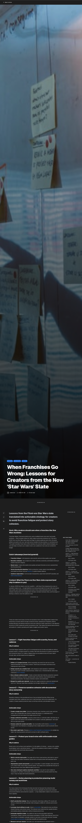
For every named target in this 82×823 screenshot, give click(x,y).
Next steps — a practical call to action (72, 685)
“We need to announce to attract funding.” (73, 675)
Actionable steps (72, 586)
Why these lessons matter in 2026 (72, 682)
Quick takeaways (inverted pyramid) (72, 571)
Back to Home (7, 2)
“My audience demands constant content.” (73, 671)
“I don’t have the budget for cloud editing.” (73, 668)
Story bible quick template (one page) (72, 661)
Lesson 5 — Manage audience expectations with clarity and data (73, 622)
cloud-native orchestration (18, 822)
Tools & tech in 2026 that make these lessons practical (72, 629)
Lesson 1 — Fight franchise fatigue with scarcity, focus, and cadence (72, 581)
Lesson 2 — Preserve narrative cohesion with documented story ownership (72, 590)
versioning (51, 727)
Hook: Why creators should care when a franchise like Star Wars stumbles (72, 567)
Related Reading (72, 688)
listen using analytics (16, 578)
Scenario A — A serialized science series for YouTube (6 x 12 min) (73, 643)
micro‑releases (21, 675)
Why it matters (71, 584)
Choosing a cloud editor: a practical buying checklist (74, 617)
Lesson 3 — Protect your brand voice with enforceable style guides (72, 599)
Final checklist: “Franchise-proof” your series (72, 678)
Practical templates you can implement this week (72, 653)
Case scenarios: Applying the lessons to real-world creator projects (72, 637)
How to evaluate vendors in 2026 (72, 633)
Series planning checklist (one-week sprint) (73, 657)
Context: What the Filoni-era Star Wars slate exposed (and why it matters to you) (72, 576)
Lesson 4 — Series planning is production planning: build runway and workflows (73, 608)
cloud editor (38, 810)
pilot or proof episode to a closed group (40, 733)
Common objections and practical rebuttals (71, 665)
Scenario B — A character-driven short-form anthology (73, 649)
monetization (51, 686)
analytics (29, 574)
